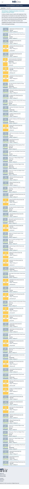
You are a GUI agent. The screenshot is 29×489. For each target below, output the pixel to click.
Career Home (3, 8)
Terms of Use (3, 474)
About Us (2, 473)
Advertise (2, 479)
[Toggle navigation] (2, 2)
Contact (1, 478)
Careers (1, 481)
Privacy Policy (3, 476)
